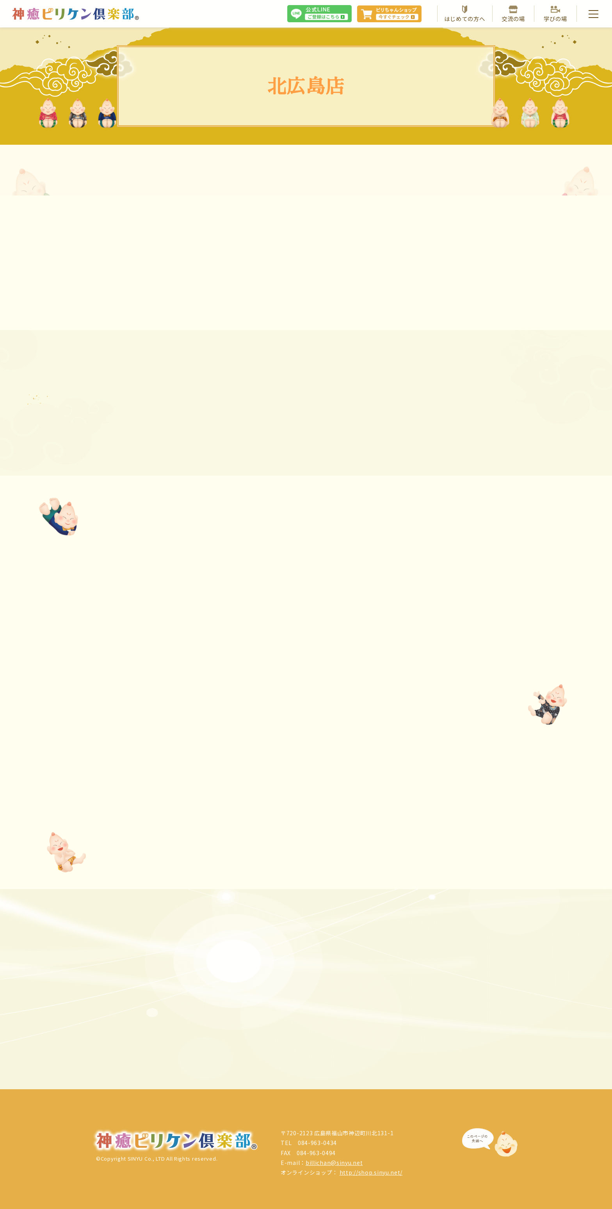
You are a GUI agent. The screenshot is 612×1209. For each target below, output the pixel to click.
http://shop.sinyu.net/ (371, 1172)
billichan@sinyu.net (334, 1162)
